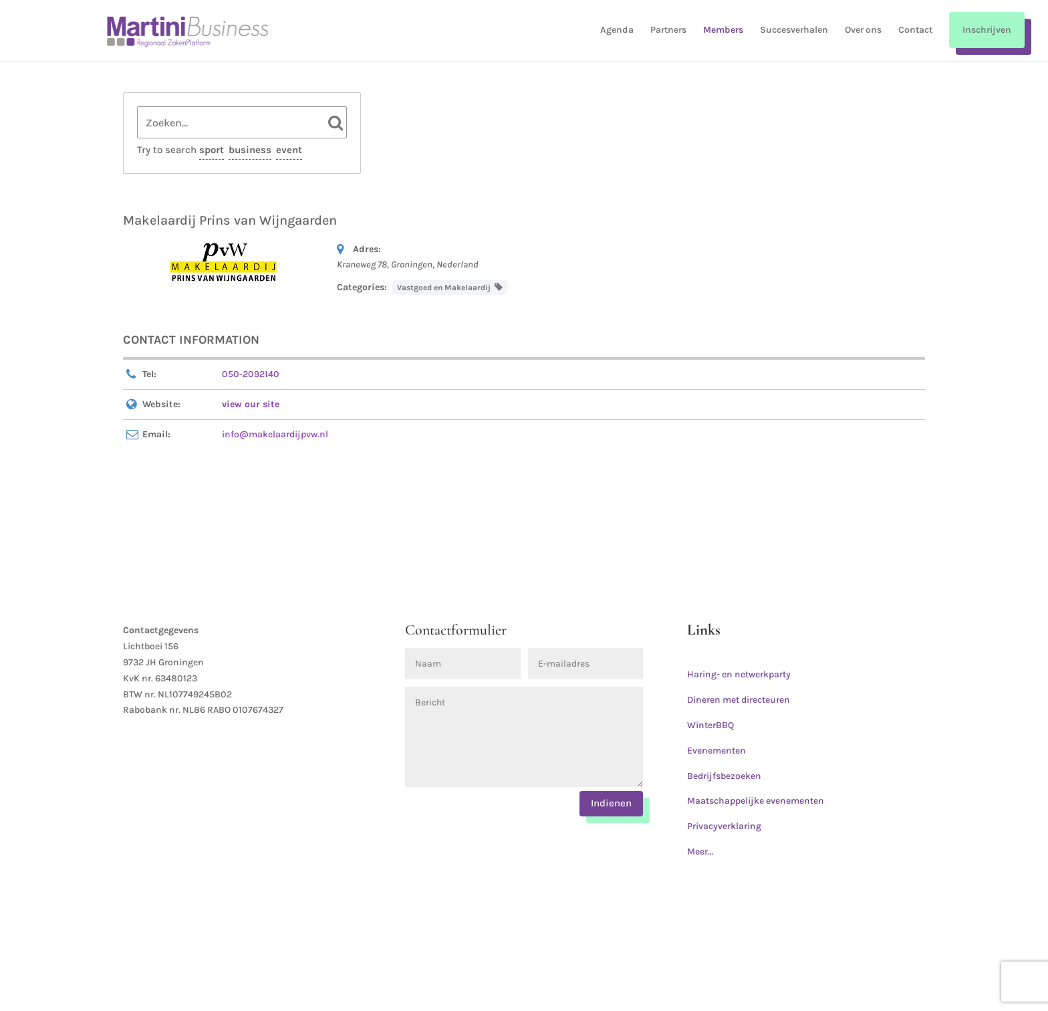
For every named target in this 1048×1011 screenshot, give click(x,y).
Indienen (611, 803)
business (250, 150)
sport (211, 150)
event (289, 150)
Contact (915, 30)
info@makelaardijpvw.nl (275, 434)
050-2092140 (250, 374)
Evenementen (716, 750)
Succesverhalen (794, 30)
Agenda (617, 30)
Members (723, 30)
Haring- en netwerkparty (739, 674)
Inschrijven (986, 29)
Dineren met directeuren (738, 699)
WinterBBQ (710, 725)
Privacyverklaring (724, 826)
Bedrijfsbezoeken (724, 776)
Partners (668, 30)
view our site (250, 404)
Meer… (700, 851)
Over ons (863, 30)
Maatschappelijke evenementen (755, 800)
